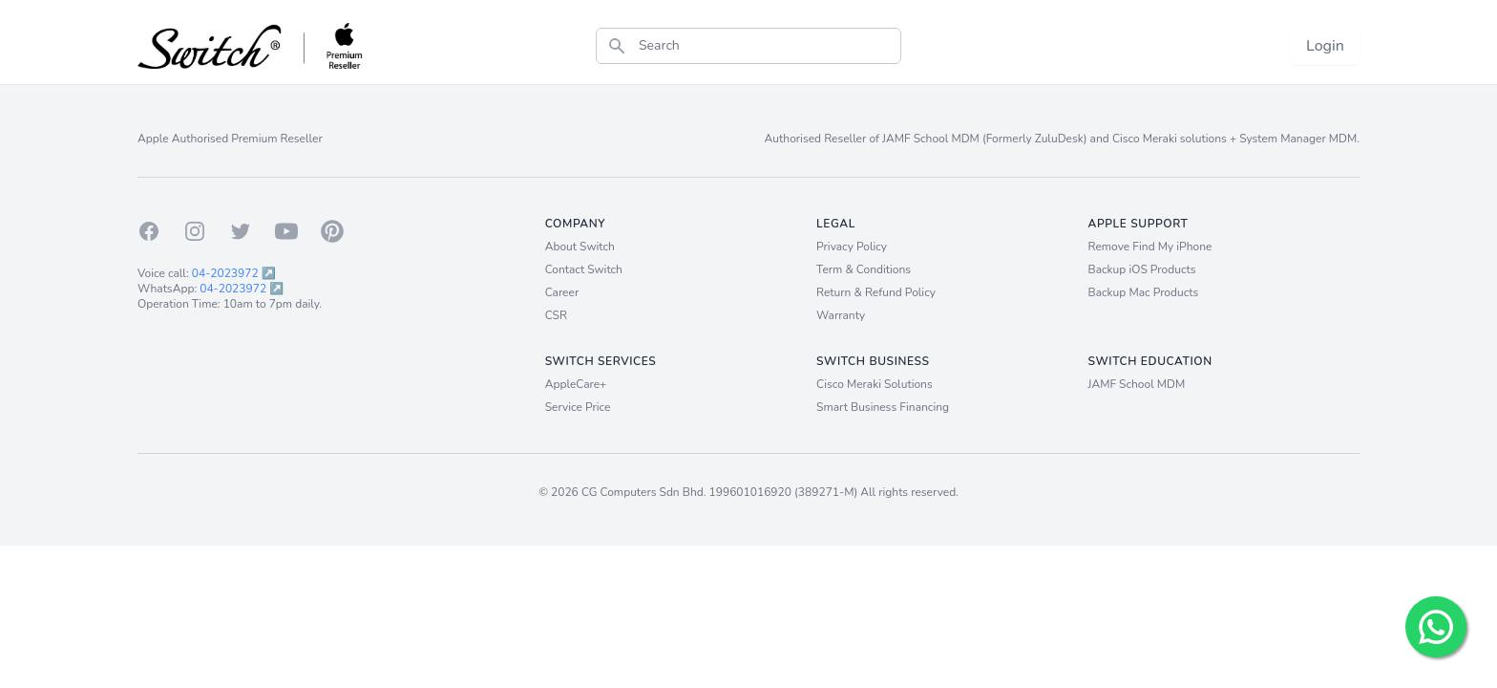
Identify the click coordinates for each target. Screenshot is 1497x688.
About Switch (580, 246)
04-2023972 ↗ (234, 273)
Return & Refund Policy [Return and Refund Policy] (876, 292)
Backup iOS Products (1142, 269)
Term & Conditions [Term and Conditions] (863, 269)
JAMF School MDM (1137, 384)
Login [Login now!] (1325, 45)
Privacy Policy (851, 246)
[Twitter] (240, 231)
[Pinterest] (332, 231)
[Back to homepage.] (251, 46)
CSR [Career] (556, 315)
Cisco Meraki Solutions (874, 384)
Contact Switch (583, 269)
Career (562, 292)
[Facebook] (148, 231)
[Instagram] (194, 231)
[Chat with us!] (1435, 626)
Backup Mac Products (1143, 292)
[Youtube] (286, 231)
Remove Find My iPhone (1150, 246)
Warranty (840, 315)
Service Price (578, 407)
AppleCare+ (576, 384)
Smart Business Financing (882, 407)
